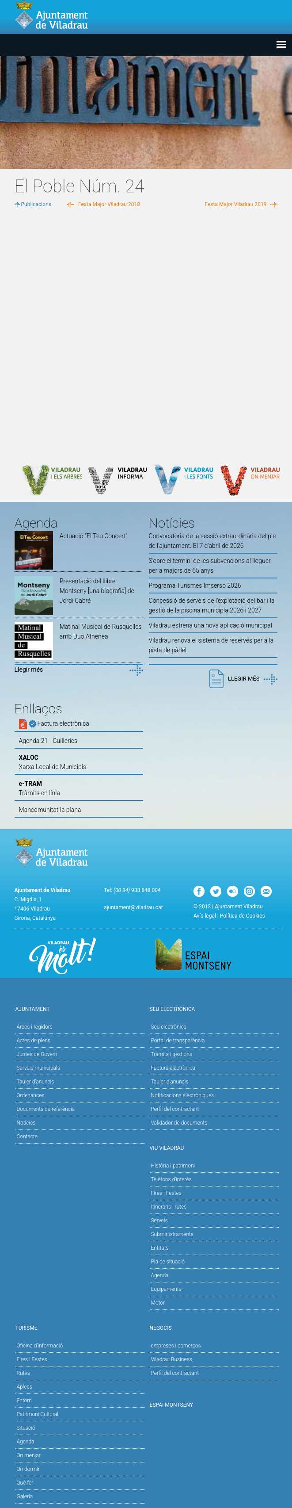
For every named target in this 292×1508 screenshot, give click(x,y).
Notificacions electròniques (182, 1095)
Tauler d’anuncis (169, 1082)
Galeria (24, 1496)
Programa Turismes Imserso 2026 (195, 585)
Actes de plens (33, 1040)
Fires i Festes (166, 1193)
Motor (158, 1303)
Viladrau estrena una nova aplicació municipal (210, 625)
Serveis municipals (38, 1068)
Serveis (159, 1220)
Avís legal (204, 916)
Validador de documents (179, 1123)
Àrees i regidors (34, 1027)
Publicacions (36, 204)
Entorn (24, 1400)
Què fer (24, 1483)
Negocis (213, 1327)
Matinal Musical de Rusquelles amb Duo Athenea (101, 631)
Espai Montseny (171, 1405)
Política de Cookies (242, 916)
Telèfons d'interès (171, 1179)
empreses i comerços (176, 1346)
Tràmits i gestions (171, 1054)
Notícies (25, 1123)
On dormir (27, 1469)
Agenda (159, 1275)
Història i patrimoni (173, 1166)
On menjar (28, 1455)
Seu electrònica (168, 1027)
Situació (25, 1428)
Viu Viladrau (213, 1147)
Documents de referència (45, 1109)
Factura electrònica (173, 1068)
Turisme (79, 1327)
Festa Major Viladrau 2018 (109, 204)
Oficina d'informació (39, 1346)
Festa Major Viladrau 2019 (235, 204)
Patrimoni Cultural (37, 1414)
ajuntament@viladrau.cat (133, 907)
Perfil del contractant (175, 1109)
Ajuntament (79, 1008)
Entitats (159, 1248)
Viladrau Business (171, 1359)
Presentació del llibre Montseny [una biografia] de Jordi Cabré (97, 591)
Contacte (27, 1136)
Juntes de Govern (36, 1054)
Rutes (23, 1373)
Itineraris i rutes (168, 1207)
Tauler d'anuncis (35, 1082)
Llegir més (29, 669)
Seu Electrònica (213, 1008)
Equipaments (166, 1289)
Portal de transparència (178, 1040)
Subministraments (172, 1234)
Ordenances (30, 1095)
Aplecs (24, 1387)
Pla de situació (168, 1262)
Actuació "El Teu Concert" (94, 536)
